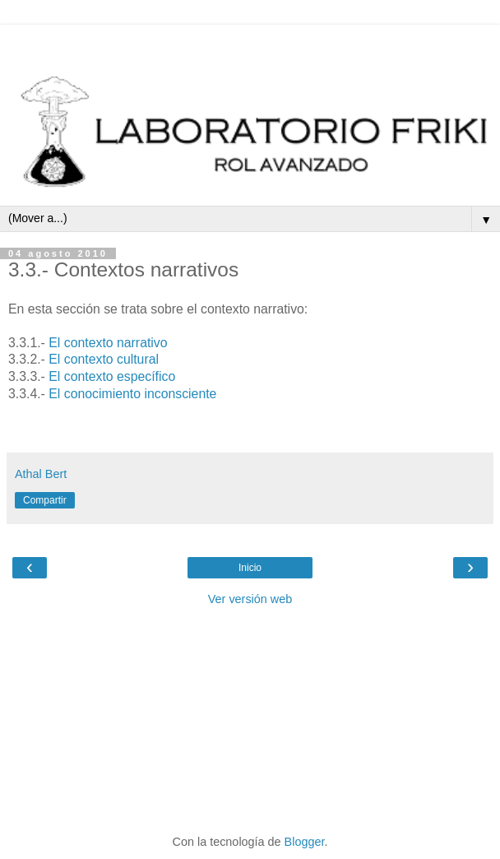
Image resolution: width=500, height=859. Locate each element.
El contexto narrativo (108, 343)
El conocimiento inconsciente (132, 394)
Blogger (305, 841)
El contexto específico (112, 376)
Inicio (250, 567)
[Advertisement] (250, 45)
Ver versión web (250, 599)
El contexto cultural (104, 359)
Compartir (45, 500)
